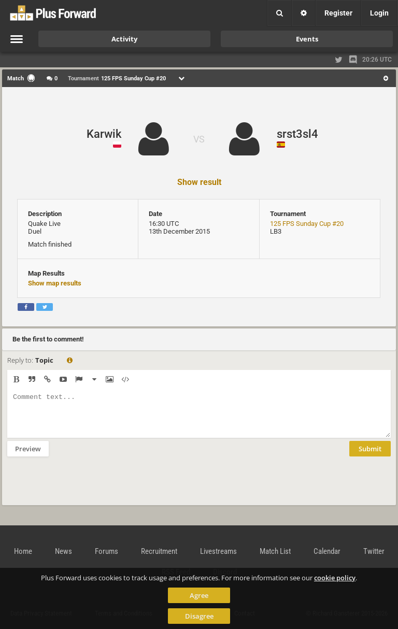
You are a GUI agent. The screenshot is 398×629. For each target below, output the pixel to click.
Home (23, 551)
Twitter (374, 551)
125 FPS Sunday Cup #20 (307, 223)
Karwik (104, 133)
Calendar (327, 551)
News (63, 551)
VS (199, 139)
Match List (275, 551)
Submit (370, 456)
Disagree (199, 616)
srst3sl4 (297, 133)
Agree (199, 595)
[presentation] (86, 487)
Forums (106, 551)
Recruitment (159, 551)
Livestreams (218, 551)
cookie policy (335, 577)
